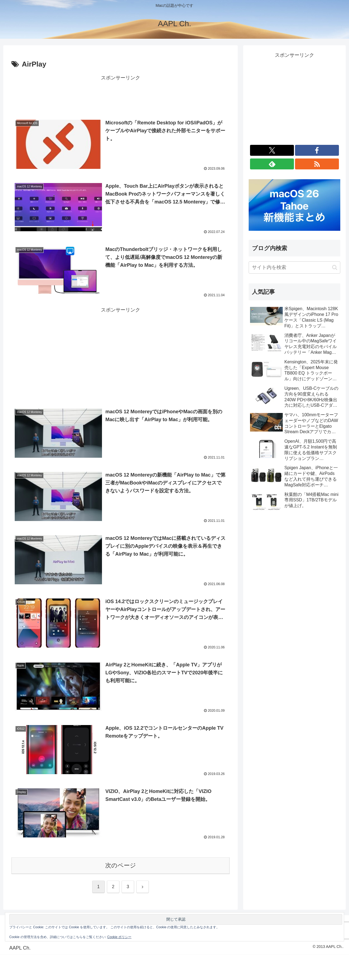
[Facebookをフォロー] (317, 150)
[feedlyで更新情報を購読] (272, 163)
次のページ (120, 866)
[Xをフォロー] (272, 150)
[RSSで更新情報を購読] (317, 163)
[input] (294, 267)
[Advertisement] (120, 94)
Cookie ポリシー (119, 937)
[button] (334, 267)
